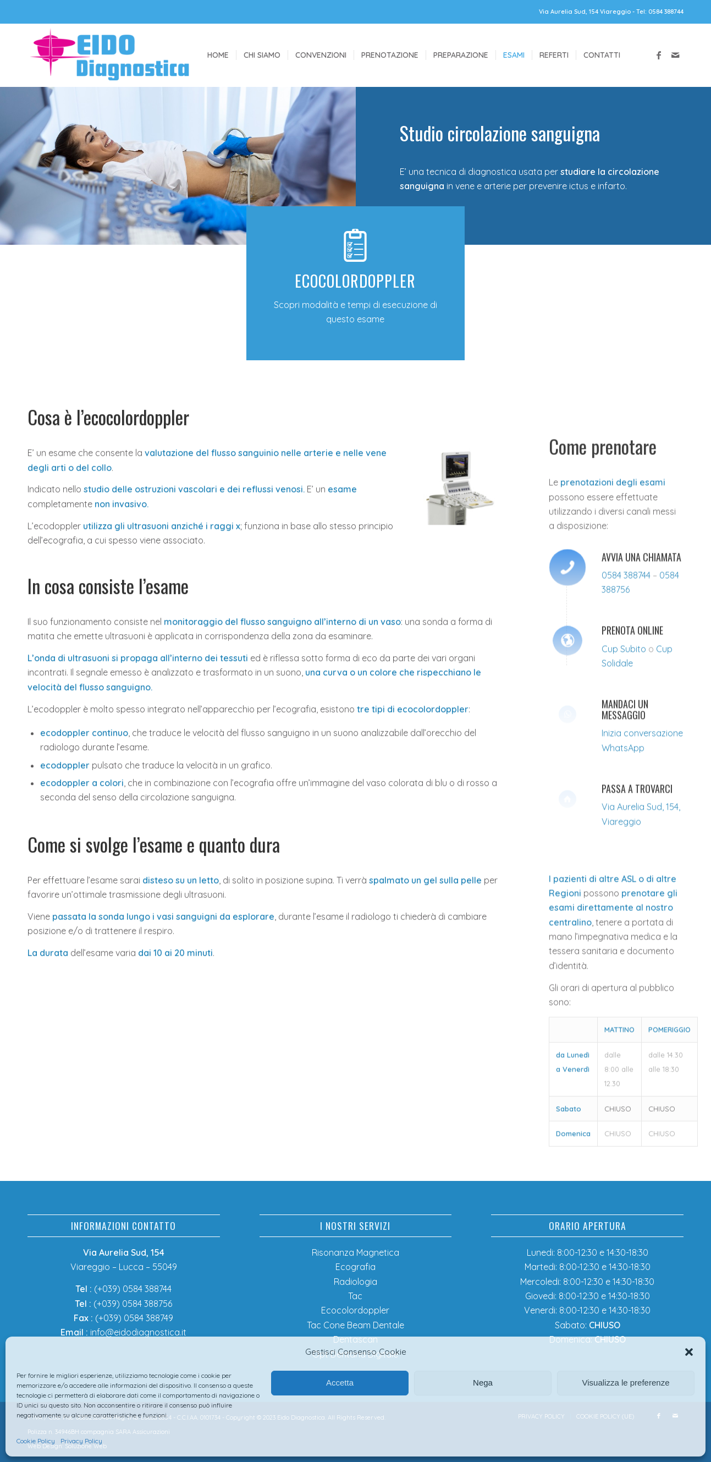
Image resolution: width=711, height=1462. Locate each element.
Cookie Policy (35, 1441)
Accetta (340, 1382)
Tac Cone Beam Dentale (355, 1325)
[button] (689, 1351)
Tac (355, 1295)
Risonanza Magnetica (355, 1252)
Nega (483, 1382)
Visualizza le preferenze (626, 1382)
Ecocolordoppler (355, 1310)
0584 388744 (626, 722)
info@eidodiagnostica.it (138, 1332)
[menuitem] (218, 55)
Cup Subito (624, 796)
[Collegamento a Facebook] (659, 55)
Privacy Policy (81, 1441)
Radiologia (355, 1281)
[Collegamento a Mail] (675, 55)
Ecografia (355, 1266)
